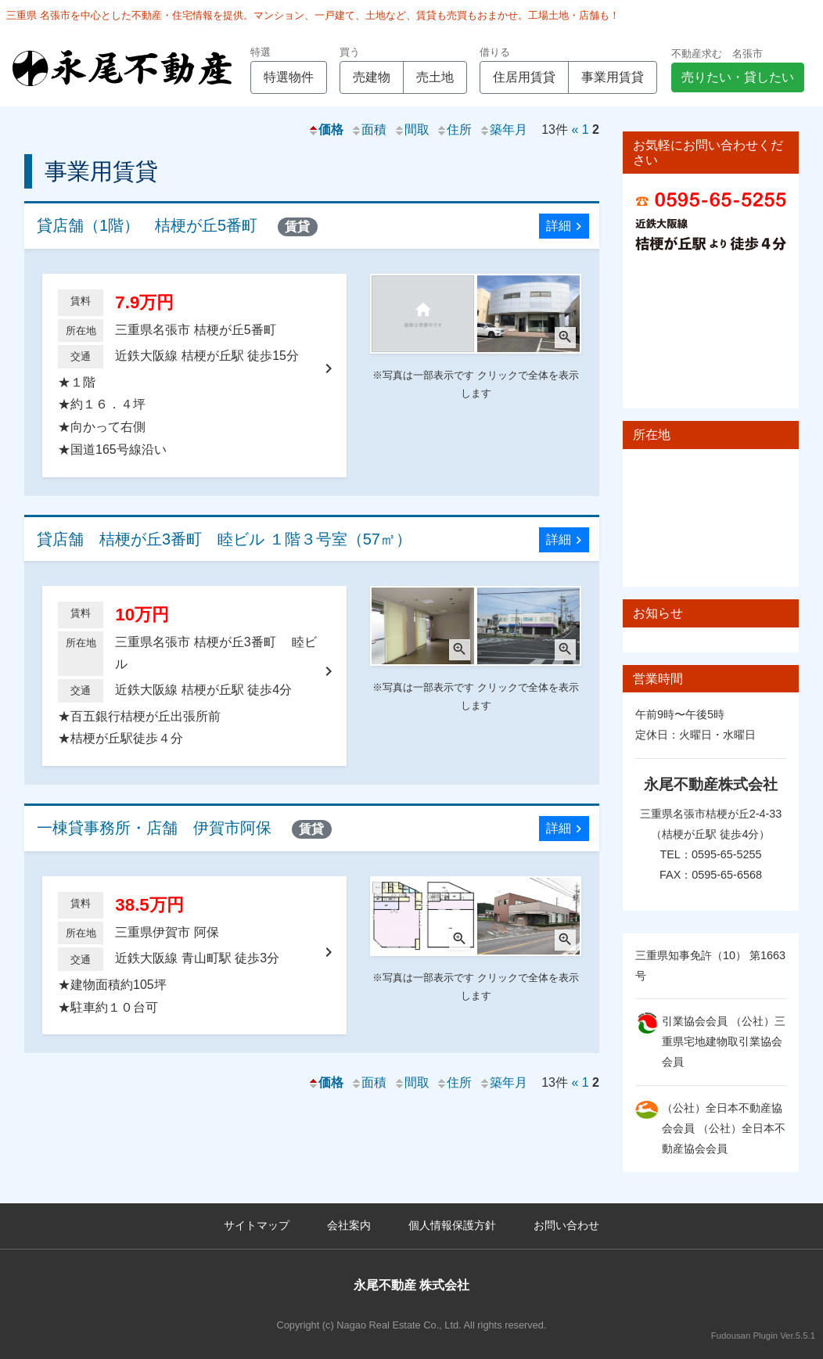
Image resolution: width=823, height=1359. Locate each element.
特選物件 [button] (289, 77)
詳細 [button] (566, 226)
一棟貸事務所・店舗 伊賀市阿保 (184, 829)
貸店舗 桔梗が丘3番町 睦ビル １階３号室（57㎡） (224, 539)
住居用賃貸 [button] (524, 77)
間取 (411, 129)
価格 (325, 129)
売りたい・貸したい (737, 77)
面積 (368, 129)
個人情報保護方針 (452, 1225)
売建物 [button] (371, 77)
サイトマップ (256, 1225)
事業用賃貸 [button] (612, 77)
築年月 (503, 129)
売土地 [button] (435, 77)
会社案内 (349, 1225)
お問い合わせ (566, 1225)
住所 (454, 129)
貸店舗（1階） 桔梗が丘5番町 (177, 226)
